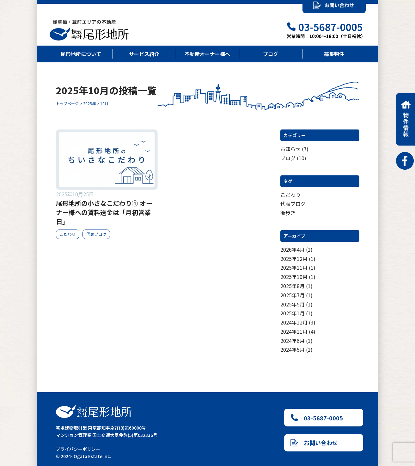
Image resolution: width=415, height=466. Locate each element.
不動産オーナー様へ (207, 54)
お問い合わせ (314, 442)
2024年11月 (294, 331)
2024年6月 (292, 340)
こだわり (290, 194)
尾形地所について (81, 54)
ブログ (270, 54)
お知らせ (290, 149)
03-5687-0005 (316, 418)
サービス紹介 (144, 54)
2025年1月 (292, 313)
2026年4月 (292, 249)
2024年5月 (292, 349)
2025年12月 (294, 258)
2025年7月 (292, 295)
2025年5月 (292, 304)
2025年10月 (294, 276)
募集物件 (334, 54)
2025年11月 (294, 267)
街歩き (288, 213)
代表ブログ (293, 203)
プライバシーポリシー (78, 449)
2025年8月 (292, 286)
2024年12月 (294, 322)
